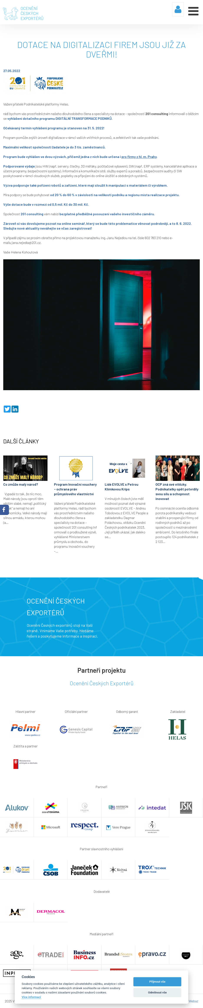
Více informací (31, 997)
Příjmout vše (157, 981)
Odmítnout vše (157, 992)
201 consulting (156, 114)
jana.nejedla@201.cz (26, 242)
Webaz (193, 1001)
